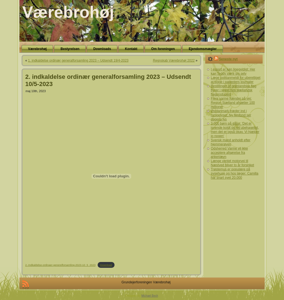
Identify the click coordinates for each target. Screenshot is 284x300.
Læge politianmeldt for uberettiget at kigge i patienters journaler (235, 80)
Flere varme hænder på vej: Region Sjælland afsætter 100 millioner (233, 103)
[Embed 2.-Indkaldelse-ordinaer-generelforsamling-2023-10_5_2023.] (111, 176)
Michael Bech (149, 295)
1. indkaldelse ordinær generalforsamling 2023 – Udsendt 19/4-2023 (78, 60)
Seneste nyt (228, 59)
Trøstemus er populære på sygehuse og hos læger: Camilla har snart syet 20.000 (234, 173)
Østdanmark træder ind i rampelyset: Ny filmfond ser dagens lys (231, 115)
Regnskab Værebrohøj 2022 (174, 60)
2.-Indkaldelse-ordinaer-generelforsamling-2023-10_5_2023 (60, 264)
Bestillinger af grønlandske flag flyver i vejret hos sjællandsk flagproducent (233, 90)
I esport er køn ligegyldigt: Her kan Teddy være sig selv (233, 71)
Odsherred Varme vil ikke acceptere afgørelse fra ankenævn (229, 153)
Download (106, 264)
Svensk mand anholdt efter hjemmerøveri (230, 142)
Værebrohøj (68, 12)
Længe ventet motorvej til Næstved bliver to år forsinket (232, 163)
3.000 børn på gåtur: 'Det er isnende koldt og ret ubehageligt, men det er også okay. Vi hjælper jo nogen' (235, 130)
